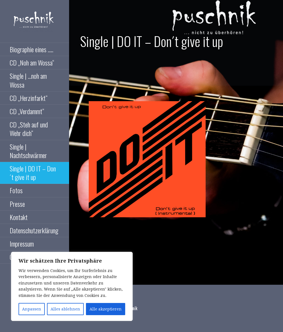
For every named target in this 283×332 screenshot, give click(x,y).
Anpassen (31, 309)
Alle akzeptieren (106, 309)
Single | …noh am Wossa (28, 80)
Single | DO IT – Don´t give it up (33, 172)
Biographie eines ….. (31, 49)
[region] (72, 286)
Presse (17, 204)
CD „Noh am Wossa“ (32, 62)
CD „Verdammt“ (27, 111)
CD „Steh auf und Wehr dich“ (29, 128)
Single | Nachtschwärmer (28, 151)
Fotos (16, 190)
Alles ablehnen (65, 309)
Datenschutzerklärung (34, 230)
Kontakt (19, 217)
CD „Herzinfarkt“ (29, 98)
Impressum (22, 244)
